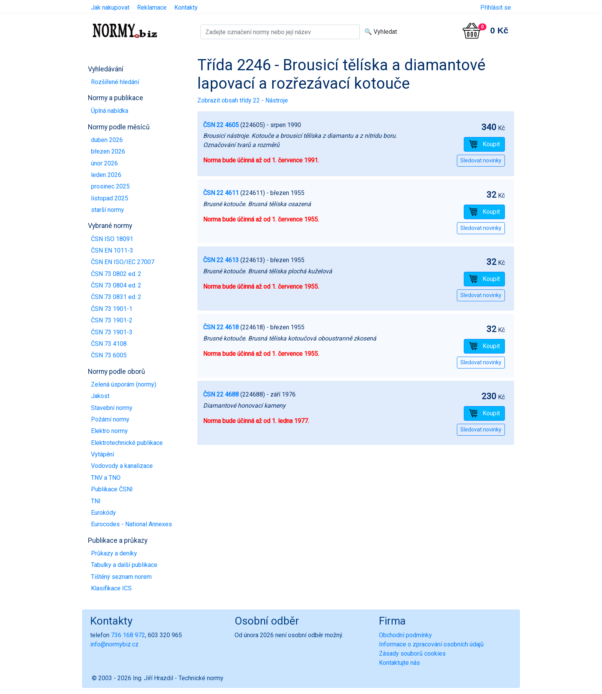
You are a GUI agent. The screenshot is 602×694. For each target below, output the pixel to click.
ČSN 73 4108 (109, 343)
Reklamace (152, 7)
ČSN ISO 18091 (112, 239)
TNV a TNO (106, 477)
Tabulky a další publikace (124, 564)
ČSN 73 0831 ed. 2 (116, 297)
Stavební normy (111, 407)
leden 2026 (106, 174)
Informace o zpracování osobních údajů (431, 644)
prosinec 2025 (110, 186)
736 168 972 (128, 635)
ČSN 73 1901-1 (111, 308)
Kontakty (186, 7)
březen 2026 (108, 151)
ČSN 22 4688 (221, 394)
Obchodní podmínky (405, 635)
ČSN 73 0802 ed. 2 (116, 274)
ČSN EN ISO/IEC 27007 (122, 262)
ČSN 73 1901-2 (111, 320)
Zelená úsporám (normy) (123, 384)
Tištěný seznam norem (121, 576)
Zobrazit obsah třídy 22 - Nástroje (242, 100)
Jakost (100, 396)
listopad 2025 (109, 198)
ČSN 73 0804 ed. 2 (116, 285)
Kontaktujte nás (399, 662)
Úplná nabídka (109, 110)
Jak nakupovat (110, 7)
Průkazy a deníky (114, 553)
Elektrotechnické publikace (127, 442)
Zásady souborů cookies (412, 653)
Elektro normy (109, 431)
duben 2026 (107, 140)
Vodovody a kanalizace (122, 465)
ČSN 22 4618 (221, 327)
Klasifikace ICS (111, 588)
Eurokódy (103, 512)
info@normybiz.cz (114, 644)
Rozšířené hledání (115, 82)
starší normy (107, 209)
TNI (96, 501)
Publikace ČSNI (112, 489)
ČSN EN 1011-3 (112, 250)
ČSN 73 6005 (109, 355)
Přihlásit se (495, 7)
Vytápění (102, 454)
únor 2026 (104, 163)
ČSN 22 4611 (221, 193)
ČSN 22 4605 (221, 125)
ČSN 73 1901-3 (111, 332)
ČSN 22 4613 (221, 260)
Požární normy (110, 419)
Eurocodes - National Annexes (131, 524)
